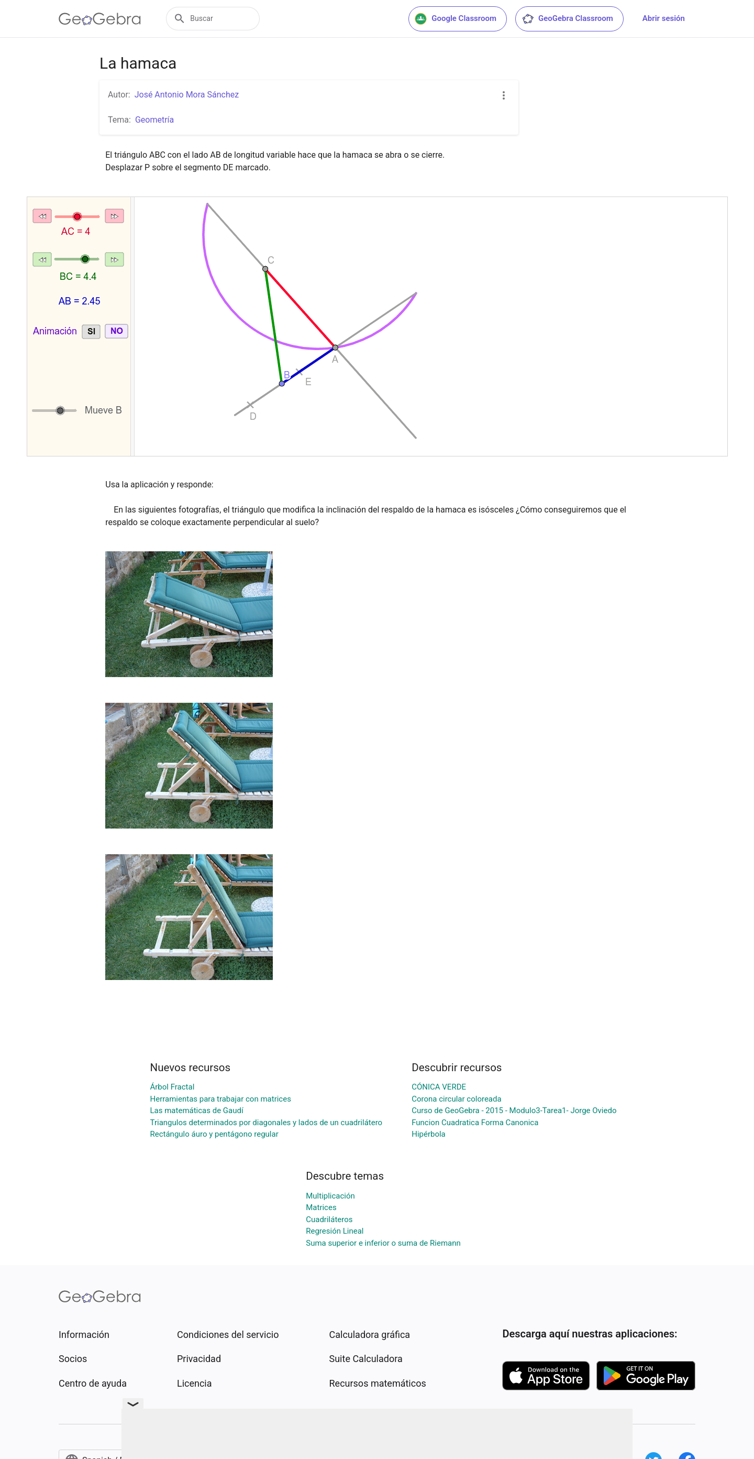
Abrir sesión (663, 18)
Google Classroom (455, 19)
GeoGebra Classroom (567, 19)
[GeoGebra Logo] (100, 19)
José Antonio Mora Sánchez (187, 95)
